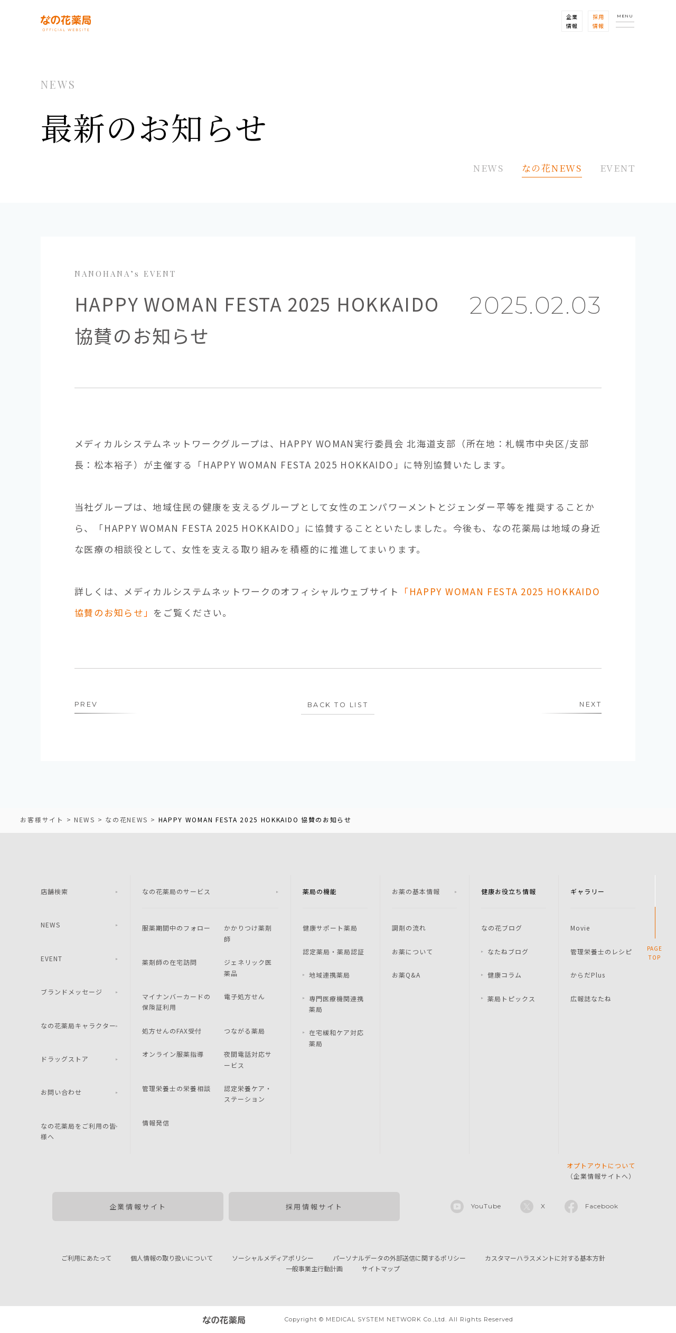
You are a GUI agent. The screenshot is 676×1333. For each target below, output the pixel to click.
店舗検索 (54, 891)
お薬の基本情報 (416, 891)
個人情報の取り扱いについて (171, 1258)
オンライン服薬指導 (173, 1054)
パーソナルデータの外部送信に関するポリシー (399, 1258)
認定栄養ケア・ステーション (248, 1094)
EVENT (618, 167)
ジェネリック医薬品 (248, 968)
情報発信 (156, 1123)
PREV (86, 705)
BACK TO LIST (337, 705)
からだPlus (587, 975)
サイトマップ (381, 1268)
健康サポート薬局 (330, 928)
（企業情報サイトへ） (601, 1171)
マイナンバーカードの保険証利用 (176, 1002)
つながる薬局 (244, 1031)
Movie (580, 928)
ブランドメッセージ (71, 992)
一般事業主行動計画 (314, 1268)
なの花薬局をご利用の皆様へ (78, 1131)
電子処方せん (244, 996)
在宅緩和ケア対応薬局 (336, 1038)
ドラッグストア (65, 1059)
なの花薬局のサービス (176, 891)
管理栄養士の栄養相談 (176, 1088)
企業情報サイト (138, 1207)
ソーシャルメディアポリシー (273, 1258)
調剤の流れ (409, 928)
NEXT (590, 705)
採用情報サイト (314, 1207)
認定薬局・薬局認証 (333, 951)
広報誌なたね (591, 998)
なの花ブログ (501, 928)
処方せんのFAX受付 (172, 1031)
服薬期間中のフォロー (176, 928)
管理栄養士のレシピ (601, 951)
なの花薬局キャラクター (78, 1025)
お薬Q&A (406, 975)
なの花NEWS (552, 167)
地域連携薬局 (329, 975)
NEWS (488, 167)
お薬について (412, 951)
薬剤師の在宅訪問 (169, 962)
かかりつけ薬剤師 (248, 933)
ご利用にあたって (86, 1258)
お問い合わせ (61, 1092)
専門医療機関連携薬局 (336, 1004)
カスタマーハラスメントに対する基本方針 (545, 1258)
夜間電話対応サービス (248, 1059)
